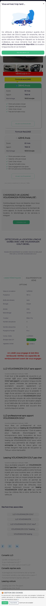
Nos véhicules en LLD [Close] (23, 52)
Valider (5, 602)
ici (18, 599)
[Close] (43, 4)
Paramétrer (13, 602)
